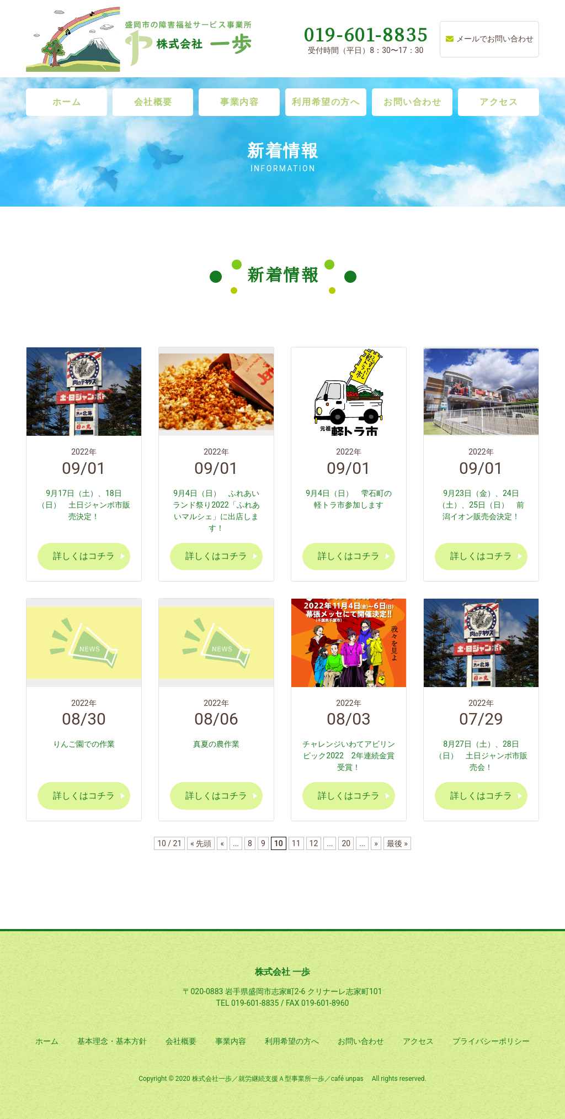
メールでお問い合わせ (490, 38)
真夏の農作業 (216, 744)
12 (314, 843)
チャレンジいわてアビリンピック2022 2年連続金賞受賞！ (348, 756)
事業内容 (239, 102)
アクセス (498, 102)
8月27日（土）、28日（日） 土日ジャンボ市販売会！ (481, 756)
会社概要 (153, 102)
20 (346, 843)
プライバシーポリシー (491, 1041)
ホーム (67, 102)
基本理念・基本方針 (112, 1041)
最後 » (397, 843)
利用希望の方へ (326, 102)
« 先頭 (200, 843)
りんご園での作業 (84, 744)
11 (296, 843)
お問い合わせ (412, 102)
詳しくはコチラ (84, 556)
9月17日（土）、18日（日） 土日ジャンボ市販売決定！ (84, 505)
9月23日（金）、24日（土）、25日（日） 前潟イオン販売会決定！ (481, 505)
